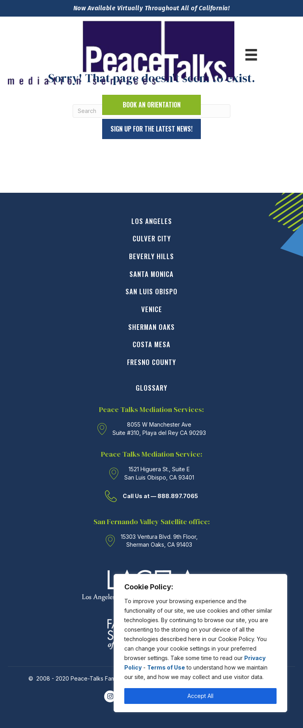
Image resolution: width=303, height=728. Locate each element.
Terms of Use (166, 667)
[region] (200, 643)
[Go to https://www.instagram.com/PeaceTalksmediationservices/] (110, 696)
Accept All (200, 695)
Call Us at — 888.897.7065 (160, 496)
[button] (151, 129)
